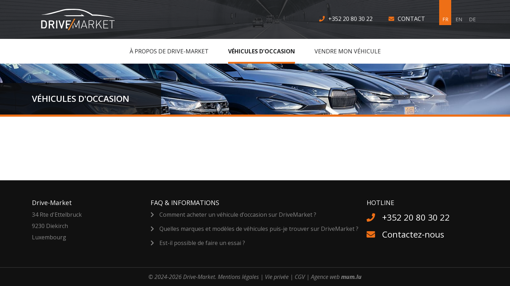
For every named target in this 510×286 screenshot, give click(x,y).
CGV (300, 277)
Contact (411, 19)
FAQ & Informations (185, 202)
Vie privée (277, 277)
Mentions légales (238, 277)
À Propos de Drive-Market (169, 51)
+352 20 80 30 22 (350, 19)
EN (458, 19)
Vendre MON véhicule (347, 51)
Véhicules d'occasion (261, 51)
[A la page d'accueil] (82, 19)
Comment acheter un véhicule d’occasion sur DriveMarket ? (237, 214)
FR (445, 19)
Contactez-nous (413, 234)
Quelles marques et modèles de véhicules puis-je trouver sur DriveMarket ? (258, 229)
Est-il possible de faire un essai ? (202, 243)
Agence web (325, 277)
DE (472, 19)
